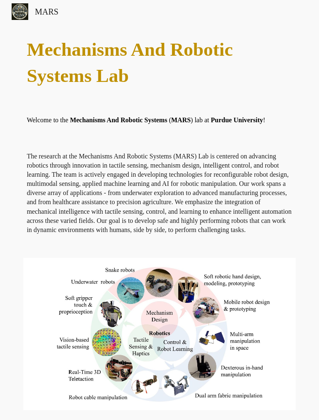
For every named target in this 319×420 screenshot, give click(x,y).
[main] (159, 62)
